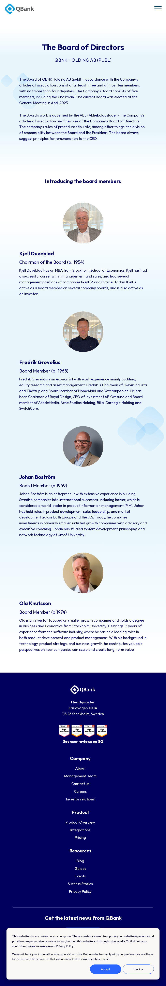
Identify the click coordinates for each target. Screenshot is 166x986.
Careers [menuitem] (80, 791)
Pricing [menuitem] (80, 837)
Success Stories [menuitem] (80, 883)
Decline (138, 969)
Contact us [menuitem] (80, 783)
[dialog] (83, 954)
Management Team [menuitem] (80, 776)
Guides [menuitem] (80, 868)
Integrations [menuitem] (80, 830)
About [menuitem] (80, 768)
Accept (105, 969)
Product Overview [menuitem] (80, 822)
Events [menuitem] (80, 876)
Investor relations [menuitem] (80, 799)
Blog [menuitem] (80, 861)
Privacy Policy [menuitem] (80, 891)
